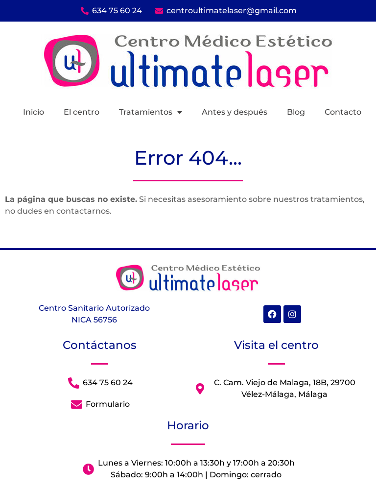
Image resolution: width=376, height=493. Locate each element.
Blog (296, 112)
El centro (81, 112)
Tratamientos (150, 112)
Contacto (343, 112)
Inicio (33, 112)
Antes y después (234, 112)
